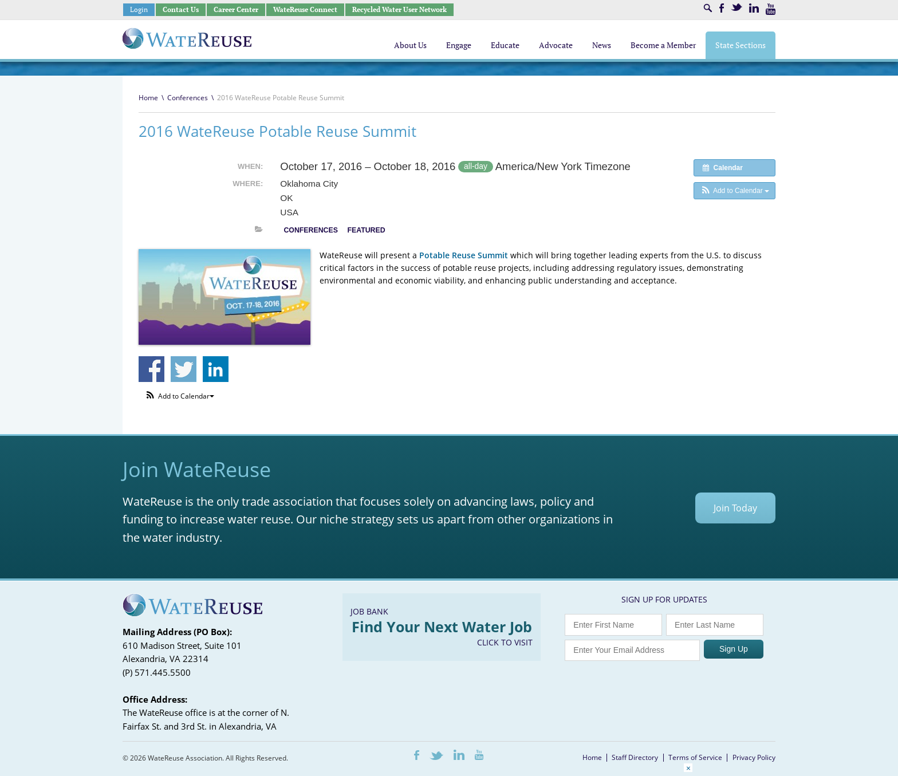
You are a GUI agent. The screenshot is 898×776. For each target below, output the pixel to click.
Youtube (770, 9)
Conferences (187, 98)
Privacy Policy (753, 757)
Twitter (736, 7)
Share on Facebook (151, 369)
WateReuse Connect (305, 9)
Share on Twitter (183, 369)
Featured (366, 230)
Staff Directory (635, 757)
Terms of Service (695, 757)
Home (148, 98)
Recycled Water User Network (399, 9)
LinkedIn (754, 8)
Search (707, 8)
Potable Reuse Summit (463, 255)
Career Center (236, 9)
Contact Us (181, 9)
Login (139, 9)
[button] (734, 191)
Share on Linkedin (216, 369)
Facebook (721, 8)
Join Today (735, 508)
